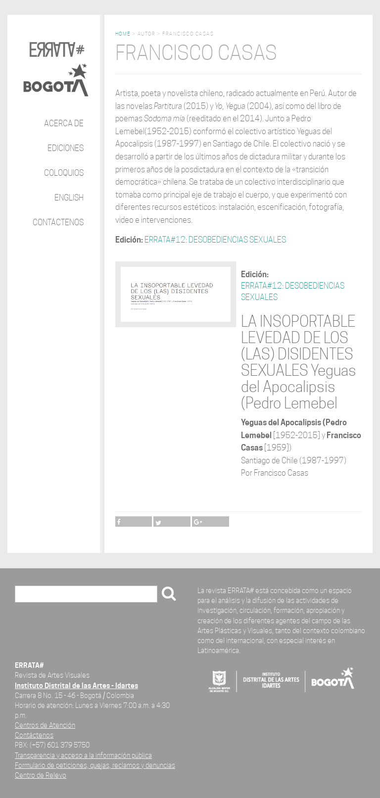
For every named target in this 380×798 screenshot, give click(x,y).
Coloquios (64, 173)
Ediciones (66, 148)
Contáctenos (58, 222)
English (69, 197)
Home (123, 34)
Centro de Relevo (40, 775)
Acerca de (64, 123)
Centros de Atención (45, 725)
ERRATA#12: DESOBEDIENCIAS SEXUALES (215, 240)
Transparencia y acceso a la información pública (83, 755)
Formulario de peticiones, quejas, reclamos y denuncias (95, 765)
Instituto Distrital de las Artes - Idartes (76, 685)
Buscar (30, 594)
